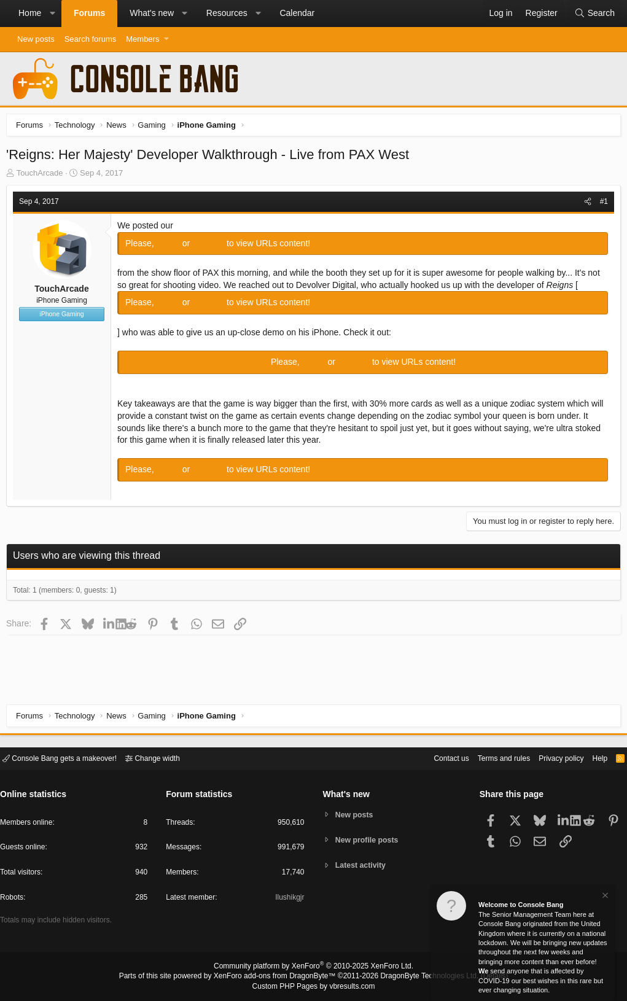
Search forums (90, 39)
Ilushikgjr (288, 899)
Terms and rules (489, 757)
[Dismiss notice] (604, 897)
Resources (226, 13)
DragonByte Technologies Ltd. (420, 977)
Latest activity (362, 866)
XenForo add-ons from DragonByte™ (277, 977)
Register (212, 246)
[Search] (594, 13)
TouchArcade (43, 176)
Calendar (296, 13)
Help (592, 757)
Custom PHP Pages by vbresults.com (313, 987)
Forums (89, 13)
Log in (172, 246)
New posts (36, 39)
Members (142, 39)
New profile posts (369, 839)
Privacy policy (550, 757)
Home (29, 13)
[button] (52, 13)
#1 (601, 204)
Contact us (432, 757)
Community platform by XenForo (313, 968)
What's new (152, 13)
